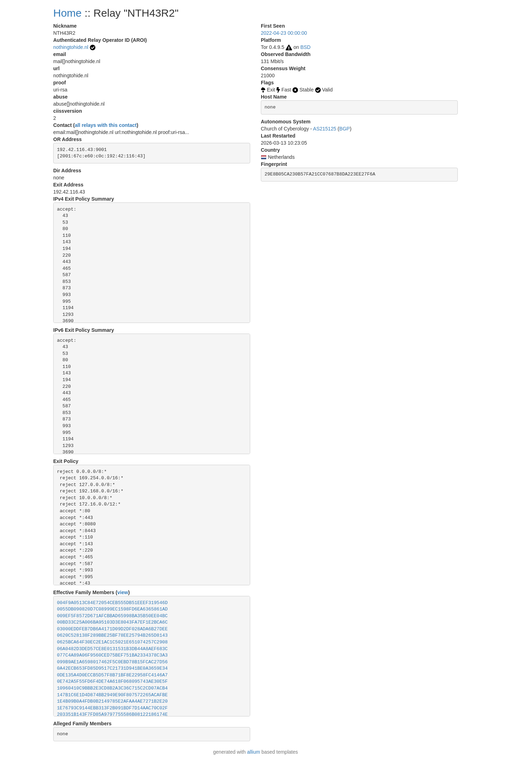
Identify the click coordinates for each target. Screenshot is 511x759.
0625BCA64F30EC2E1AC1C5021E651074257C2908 (112, 642)
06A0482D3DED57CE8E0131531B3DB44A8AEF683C (112, 649)
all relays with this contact (106, 125)
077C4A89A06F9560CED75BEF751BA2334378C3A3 (112, 655)
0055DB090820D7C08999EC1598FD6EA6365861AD (112, 609)
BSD (305, 47)
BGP (344, 129)
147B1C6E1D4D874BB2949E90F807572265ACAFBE (112, 695)
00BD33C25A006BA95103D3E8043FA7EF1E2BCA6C (112, 622)
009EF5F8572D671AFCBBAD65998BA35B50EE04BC (112, 616)
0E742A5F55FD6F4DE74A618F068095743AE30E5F (112, 681)
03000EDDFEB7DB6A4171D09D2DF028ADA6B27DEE (112, 629)
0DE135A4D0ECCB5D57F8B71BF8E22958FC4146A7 (112, 675)
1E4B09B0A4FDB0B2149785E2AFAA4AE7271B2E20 (112, 701)
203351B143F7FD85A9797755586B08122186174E (112, 714)
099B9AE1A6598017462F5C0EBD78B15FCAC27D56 (112, 662)
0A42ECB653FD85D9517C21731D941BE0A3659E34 (112, 668)
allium (253, 752)
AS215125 (324, 129)
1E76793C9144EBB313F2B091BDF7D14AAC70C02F (112, 708)
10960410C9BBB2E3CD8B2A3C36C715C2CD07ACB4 (112, 688)
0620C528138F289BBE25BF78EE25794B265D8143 (112, 635)
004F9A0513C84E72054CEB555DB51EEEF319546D (112, 602)
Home (67, 13)
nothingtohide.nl (70, 47)
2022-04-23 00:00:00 (284, 33)
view (122, 592)
